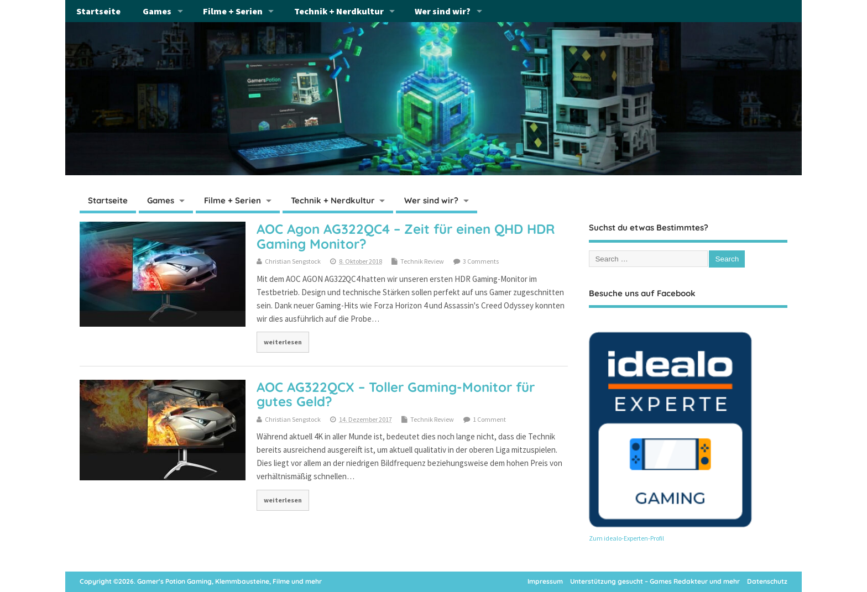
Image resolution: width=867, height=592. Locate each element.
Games (157, 11)
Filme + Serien (233, 11)
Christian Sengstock (293, 261)
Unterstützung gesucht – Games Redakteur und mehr (655, 581)
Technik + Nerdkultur (339, 11)
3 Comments (481, 261)
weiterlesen (283, 342)
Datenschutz (767, 581)
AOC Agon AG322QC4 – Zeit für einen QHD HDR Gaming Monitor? (406, 236)
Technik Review (422, 261)
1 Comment (489, 419)
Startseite (98, 11)
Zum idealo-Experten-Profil (626, 538)
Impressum (545, 581)
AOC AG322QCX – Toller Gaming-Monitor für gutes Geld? (396, 394)
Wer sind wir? (443, 11)
